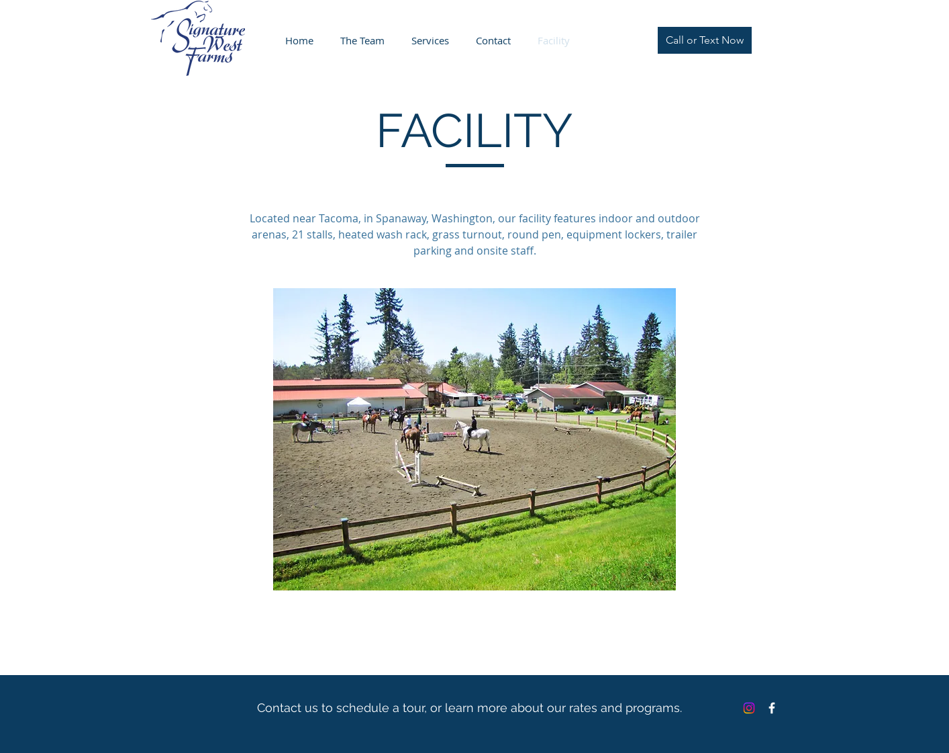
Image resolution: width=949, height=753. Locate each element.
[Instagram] (749, 708)
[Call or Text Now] (705, 40)
